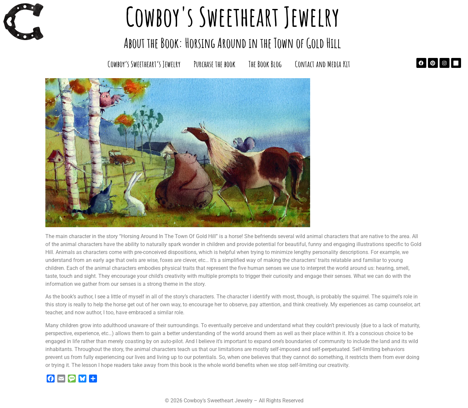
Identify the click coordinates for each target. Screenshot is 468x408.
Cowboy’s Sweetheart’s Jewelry (144, 64)
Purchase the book (214, 64)
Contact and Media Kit (322, 64)
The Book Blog (265, 64)
